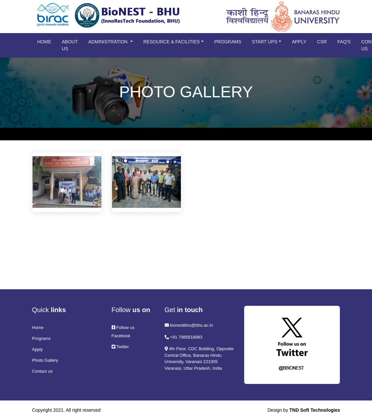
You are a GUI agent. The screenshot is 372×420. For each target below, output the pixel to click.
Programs (227, 41)
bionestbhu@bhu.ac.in (189, 325)
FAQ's (344, 41)
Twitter (120, 346)
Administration (108, 41)
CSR (322, 41)
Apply (299, 41)
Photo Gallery (45, 360)
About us (70, 45)
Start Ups (264, 41)
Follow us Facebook (123, 331)
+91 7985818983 (184, 337)
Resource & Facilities (171, 41)
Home (44, 41)
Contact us (42, 371)
